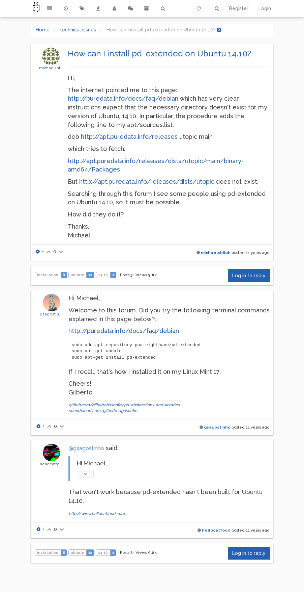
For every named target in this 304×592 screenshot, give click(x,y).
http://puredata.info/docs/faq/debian (123, 98)
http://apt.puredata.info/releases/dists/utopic (146, 181)
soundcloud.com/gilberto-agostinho (103, 410)
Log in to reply (249, 275)
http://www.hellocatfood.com (97, 513)
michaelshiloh (52, 68)
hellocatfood (52, 464)
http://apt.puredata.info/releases (129, 136)
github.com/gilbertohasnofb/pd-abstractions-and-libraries (124, 405)
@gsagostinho (86, 448)
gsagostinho (52, 314)
